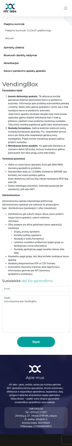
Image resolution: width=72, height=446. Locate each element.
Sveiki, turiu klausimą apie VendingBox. (36, 313)
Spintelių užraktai (14, 47)
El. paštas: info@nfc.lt (36, 419)
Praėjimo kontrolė (14, 24)
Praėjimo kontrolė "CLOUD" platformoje (28, 30)
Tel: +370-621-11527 (36, 412)
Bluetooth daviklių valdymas (20, 55)
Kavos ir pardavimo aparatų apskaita (25, 71)
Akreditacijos (11, 63)
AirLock (9, 38)
